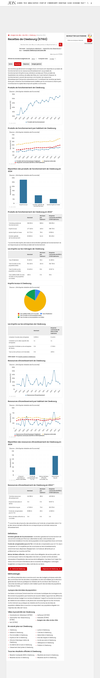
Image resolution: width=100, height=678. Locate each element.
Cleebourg (32, 35)
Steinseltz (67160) (43, 617)
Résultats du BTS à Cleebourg (46, 657)
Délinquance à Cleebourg (45, 642)
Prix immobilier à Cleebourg (18, 635)
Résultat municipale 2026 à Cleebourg (22, 655)
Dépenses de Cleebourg (51, 569)
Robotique (62, 3)
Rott (20, 50)
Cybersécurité (52, 3)
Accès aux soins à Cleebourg (46, 640)
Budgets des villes (16, 35)
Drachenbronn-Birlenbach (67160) (21, 615)
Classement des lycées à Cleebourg (21, 647)
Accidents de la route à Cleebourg (21, 644)
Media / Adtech (33, 3)
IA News (19, 3)
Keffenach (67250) (43, 615)
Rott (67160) (14, 622)
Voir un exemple (88, 43)
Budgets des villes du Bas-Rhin (47, 620)
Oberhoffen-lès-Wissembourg (52, 48)
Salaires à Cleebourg (16, 632)
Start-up (43, 3)
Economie (76, 3)
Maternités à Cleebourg (45, 635)
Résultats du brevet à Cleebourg (47, 655)
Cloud (69, 3)
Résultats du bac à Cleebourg (19, 657)
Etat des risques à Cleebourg (46, 637)
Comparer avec (43, 58)
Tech (25, 3)
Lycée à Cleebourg (43, 630)
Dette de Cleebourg (17, 569)
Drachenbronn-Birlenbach (33, 48)
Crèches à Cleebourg (44, 632)
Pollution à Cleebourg (44, 645)
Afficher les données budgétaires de (19, 58)
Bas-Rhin (25, 35)
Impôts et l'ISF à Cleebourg (18, 637)
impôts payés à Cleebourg (26, 356)
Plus (83, 3)
